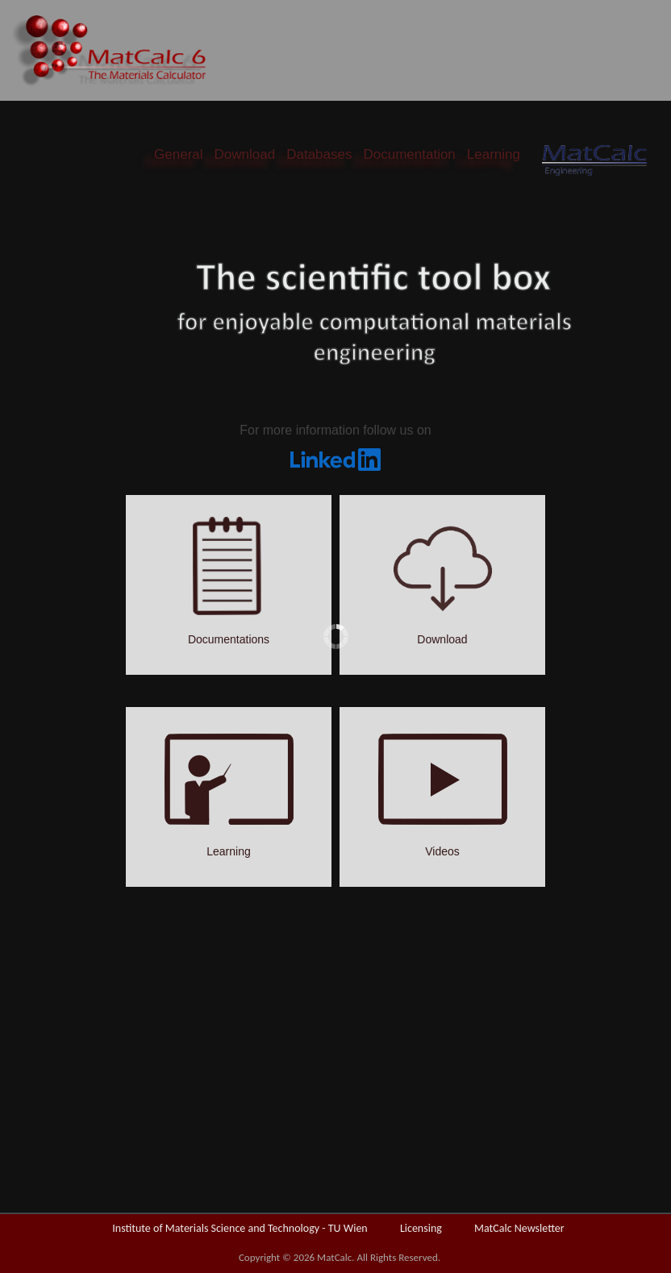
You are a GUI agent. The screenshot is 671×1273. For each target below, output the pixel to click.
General (178, 154)
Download (245, 154)
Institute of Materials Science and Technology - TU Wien (239, 1228)
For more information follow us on (335, 430)
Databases (319, 154)
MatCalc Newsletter (519, 1228)
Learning (493, 154)
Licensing (421, 1228)
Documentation (409, 154)
